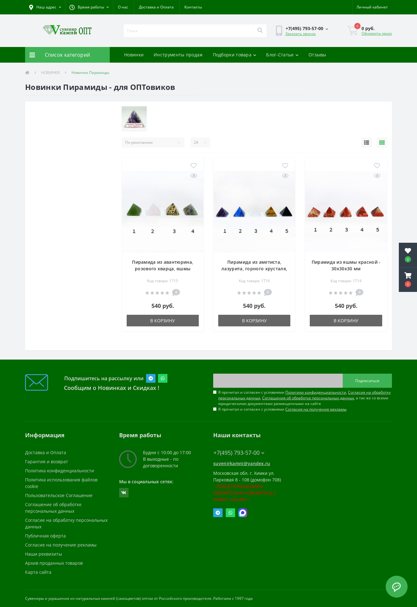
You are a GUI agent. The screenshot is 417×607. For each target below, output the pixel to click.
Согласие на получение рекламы (61, 545)
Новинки (134, 55)
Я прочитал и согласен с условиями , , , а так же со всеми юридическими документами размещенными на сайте (304, 398)
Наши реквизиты (43, 554)
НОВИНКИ (50, 72)
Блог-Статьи (282, 55)
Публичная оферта (45, 536)
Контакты (193, 7)
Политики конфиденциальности (315, 392)
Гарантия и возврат (46, 461)
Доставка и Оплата (156, 7)
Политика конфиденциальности (59, 471)
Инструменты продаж (178, 55)
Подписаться (367, 380)
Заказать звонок (300, 33)
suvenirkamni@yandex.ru (241, 463)
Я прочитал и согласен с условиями (282, 409)
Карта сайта (38, 572)
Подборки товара (234, 55)
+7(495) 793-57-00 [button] (239, 452)
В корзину (162, 321)
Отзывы (317, 55)
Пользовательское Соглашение (58, 495)
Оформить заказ (377, 33)
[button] (89, 7)
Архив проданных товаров (54, 563)
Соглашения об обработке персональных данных (308, 398)
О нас (123, 7)
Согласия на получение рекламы (315, 409)
